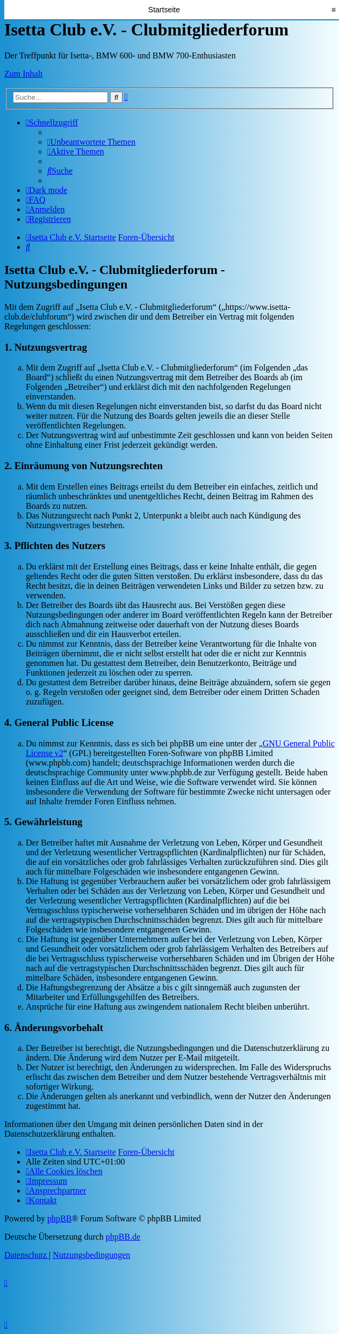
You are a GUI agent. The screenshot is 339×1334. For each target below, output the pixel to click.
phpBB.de (123, 1236)
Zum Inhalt (23, 73)
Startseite (164, 9)
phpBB (59, 1218)
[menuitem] (91, 141)
